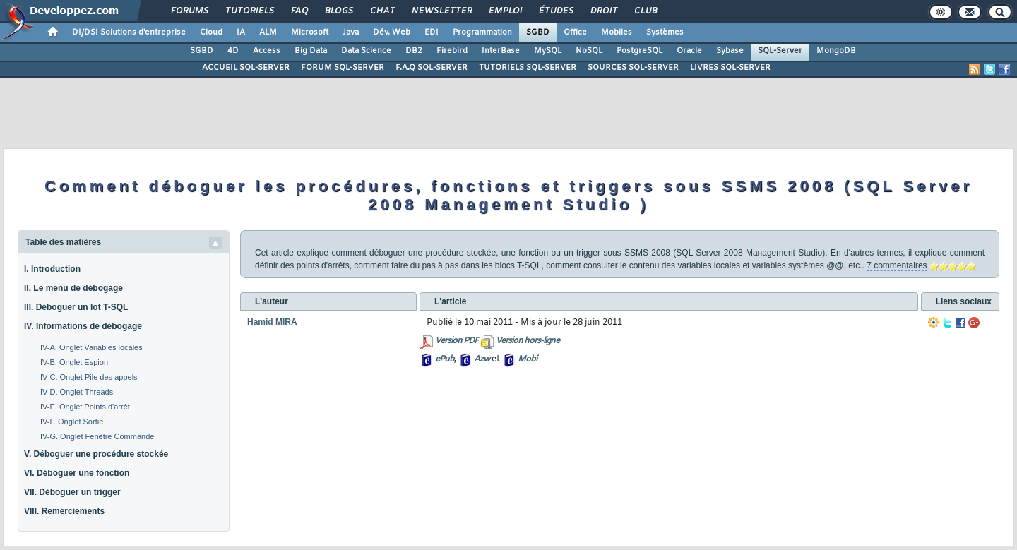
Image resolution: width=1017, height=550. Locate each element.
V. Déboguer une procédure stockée (96, 454)
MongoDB (836, 51)
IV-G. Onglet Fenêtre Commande (97, 436)
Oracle (689, 51)
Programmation (482, 32)
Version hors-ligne (527, 341)
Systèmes (665, 32)
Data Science (366, 51)
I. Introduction (52, 269)
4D (233, 51)
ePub (444, 359)
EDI (431, 32)
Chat (382, 11)
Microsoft (309, 32)
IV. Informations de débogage (83, 326)
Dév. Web (391, 32)
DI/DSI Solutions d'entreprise (129, 32)
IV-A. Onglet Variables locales (91, 347)
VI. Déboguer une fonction (76, 473)
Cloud (211, 32)
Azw (481, 359)
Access (266, 51)
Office (575, 32)
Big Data (311, 51)
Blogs (338, 11)
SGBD (537, 32)
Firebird (452, 51)
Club (645, 11)
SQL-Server (780, 51)
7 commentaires (897, 265)
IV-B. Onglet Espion (74, 362)
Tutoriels (249, 11)
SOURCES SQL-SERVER (633, 68)
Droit (603, 11)
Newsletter (441, 11)
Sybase (730, 51)
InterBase (501, 51)
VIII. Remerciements (64, 511)
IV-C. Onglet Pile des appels (89, 377)
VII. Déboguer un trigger (72, 492)
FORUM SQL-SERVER (342, 68)
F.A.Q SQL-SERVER (432, 68)
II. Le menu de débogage (73, 288)
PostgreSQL (639, 51)
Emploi (505, 11)
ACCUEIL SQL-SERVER (246, 68)
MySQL (547, 51)
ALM (268, 32)
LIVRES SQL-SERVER (730, 68)
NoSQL (589, 51)
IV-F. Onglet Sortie (71, 421)
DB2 (413, 51)
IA (241, 32)
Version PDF (456, 341)
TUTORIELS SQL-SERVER (527, 68)
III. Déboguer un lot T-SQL (76, 307)
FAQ (299, 11)
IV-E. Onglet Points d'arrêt (85, 406)
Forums (189, 11)
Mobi (527, 359)
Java (351, 32)
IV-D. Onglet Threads (76, 392)
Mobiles (616, 32)
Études (555, 11)
